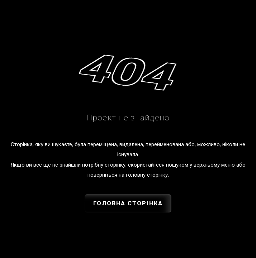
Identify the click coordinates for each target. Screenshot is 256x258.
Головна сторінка (128, 203)
